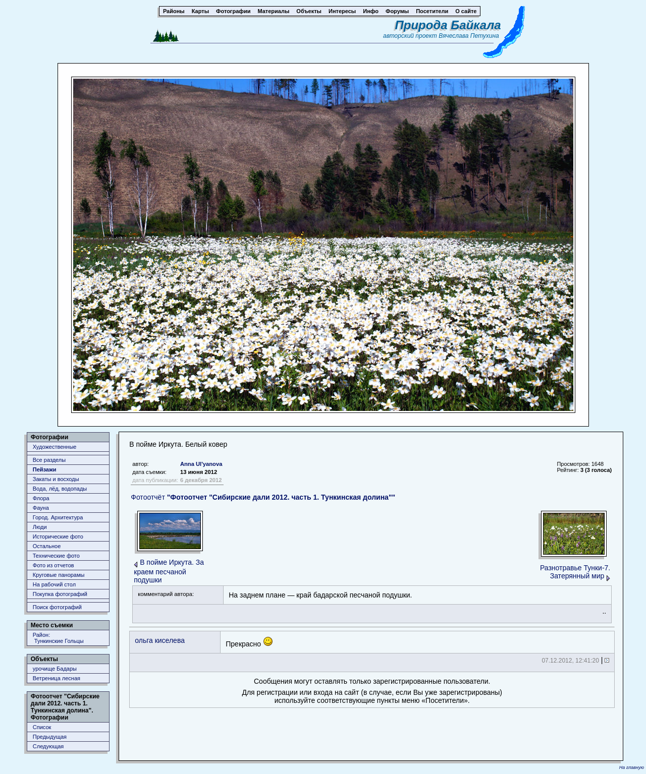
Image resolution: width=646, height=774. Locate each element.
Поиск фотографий (57, 607)
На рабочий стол (54, 584)
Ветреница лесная (56, 678)
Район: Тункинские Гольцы (58, 638)
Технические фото (56, 556)
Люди (40, 527)
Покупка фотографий (60, 594)
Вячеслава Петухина (469, 35)
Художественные (55, 447)
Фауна (41, 508)
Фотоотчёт (263, 497)
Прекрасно (249, 642)
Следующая (48, 746)
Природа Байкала (448, 25)
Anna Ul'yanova (201, 464)
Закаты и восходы (56, 479)
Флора (41, 498)
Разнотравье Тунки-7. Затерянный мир (575, 572)
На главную (631, 767)
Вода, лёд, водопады (60, 489)
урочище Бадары (55, 669)
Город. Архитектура (58, 517)
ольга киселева (160, 640)
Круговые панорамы (59, 575)
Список (42, 727)
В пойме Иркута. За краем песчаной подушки (169, 571)
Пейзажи (45, 469)
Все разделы (49, 460)
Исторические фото (58, 536)
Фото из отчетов (53, 565)
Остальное (47, 546)
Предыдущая (50, 737)
